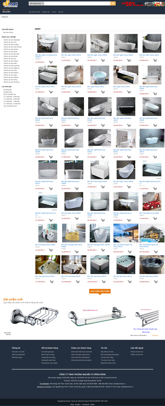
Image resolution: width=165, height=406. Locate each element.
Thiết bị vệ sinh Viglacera (11, 68)
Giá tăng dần (8, 90)
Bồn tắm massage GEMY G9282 (98, 245)
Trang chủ (5, 17)
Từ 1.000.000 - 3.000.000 (11, 97)
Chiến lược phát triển (18, 354)
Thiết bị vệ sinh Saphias (11, 77)
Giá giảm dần (8, 92)
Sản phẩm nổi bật (34, 12)
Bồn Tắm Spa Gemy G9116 (70, 276)
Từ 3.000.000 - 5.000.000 (11, 99)
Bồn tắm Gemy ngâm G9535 (97, 181)
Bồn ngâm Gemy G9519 (95, 86)
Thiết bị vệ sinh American (11, 66)
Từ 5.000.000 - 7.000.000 (11, 101)
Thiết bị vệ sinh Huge (10, 75)
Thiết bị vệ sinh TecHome (11, 82)
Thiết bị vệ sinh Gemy (10, 80)
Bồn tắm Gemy (8, 32)
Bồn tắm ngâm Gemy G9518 (97, 55)
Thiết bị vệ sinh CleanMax (12, 40)
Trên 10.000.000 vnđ (10, 106)
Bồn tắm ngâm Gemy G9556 (123, 181)
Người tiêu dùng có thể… (109, 363)
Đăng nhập (145, 332)
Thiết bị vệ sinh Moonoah (11, 54)
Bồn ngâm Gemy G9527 (121, 86)
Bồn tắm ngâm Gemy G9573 (71, 55)
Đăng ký (155, 335)
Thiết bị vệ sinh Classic (11, 49)
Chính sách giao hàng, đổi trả (80, 354)
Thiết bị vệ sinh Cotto (10, 70)
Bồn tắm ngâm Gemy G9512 (149, 55)
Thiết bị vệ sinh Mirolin (11, 56)
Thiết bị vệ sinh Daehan (11, 73)
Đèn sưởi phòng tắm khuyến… (110, 354)
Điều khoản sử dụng (47, 354)
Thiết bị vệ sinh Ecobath (11, 44)
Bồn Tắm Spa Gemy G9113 (96, 276)
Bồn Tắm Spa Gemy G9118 (44, 276)
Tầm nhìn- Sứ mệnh (18, 352)
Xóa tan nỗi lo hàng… (108, 357)
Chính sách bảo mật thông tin (80, 357)
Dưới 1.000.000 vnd (10, 94)
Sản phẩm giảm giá (47, 352)
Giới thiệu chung (17, 357)
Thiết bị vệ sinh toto (137, 354)
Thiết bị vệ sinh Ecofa (10, 51)
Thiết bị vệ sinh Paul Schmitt (12, 47)
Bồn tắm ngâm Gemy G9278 (71, 86)
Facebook (85, 404)
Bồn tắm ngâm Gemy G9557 (71, 213)
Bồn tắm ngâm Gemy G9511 (45, 86)
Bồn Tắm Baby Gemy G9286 (45, 245)
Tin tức (54, 12)
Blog (72, 404)
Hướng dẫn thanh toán (48, 360)
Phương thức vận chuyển (49, 363)
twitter (92, 404)
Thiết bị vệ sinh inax (137, 352)
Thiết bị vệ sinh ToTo (10, 42)
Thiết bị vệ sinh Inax (10, 58)
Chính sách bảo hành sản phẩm (81, 360)
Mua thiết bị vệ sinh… (108, 352)
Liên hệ (60, 12)
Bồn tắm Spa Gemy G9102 (149, 276)
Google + (78, 404)
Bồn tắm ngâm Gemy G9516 (123, 55)
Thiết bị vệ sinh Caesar (11, 61)
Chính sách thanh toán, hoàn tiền (81, 352)
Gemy (38, 29)
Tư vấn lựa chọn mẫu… (108, 360)
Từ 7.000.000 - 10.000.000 (12, 104)
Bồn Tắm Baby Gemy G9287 (149, 213)
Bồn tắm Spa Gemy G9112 (122, 276)
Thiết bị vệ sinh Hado (10, 63)
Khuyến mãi (46, 12)
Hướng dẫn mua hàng (48, 357)
